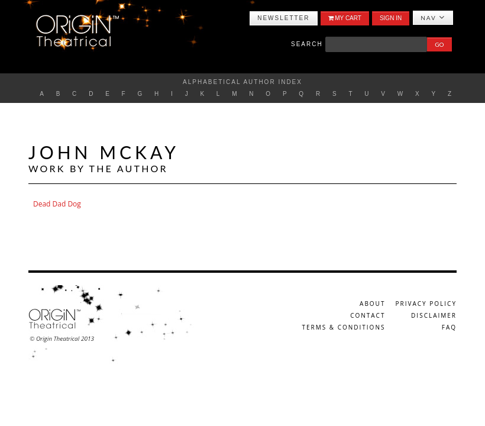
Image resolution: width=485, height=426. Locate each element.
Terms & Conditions (343, 327)
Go (439, 44)
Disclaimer (434, 315)
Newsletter (283, 18)
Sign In (391, 18)
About (372, 303)
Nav (433, 17)
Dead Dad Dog (57, 204)
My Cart (344, 18)
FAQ (449, 327)
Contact (367, 315)
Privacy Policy (426, 303)
